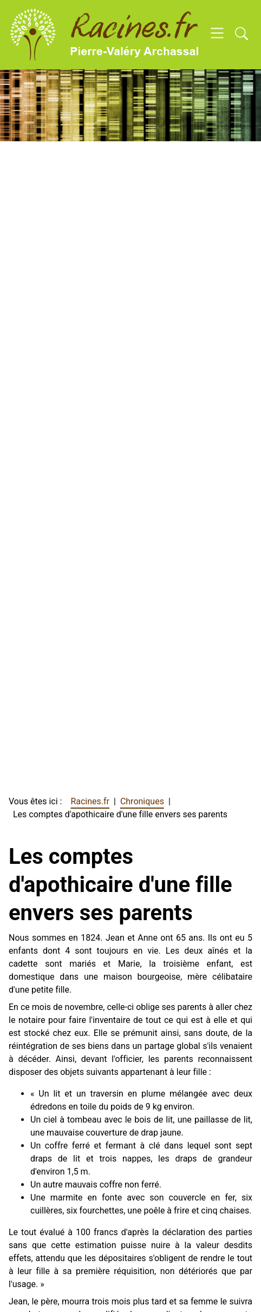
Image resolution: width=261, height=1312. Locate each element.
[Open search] (241, 35)
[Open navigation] (217, 34)
